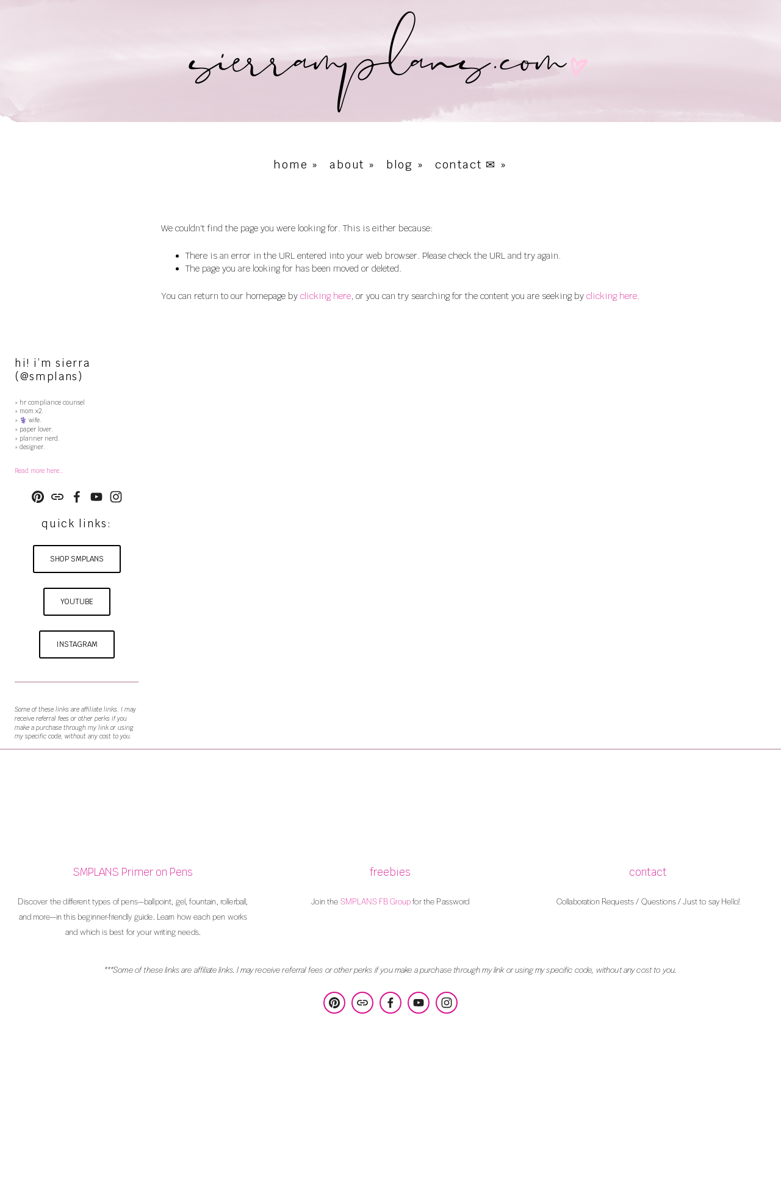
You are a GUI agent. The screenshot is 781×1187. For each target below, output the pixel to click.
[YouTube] (96, 497)
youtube (76, 602)
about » (352, 164)
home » (296, 164)
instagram (77, 644)
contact (648, 872)
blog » (405, 164)
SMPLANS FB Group (375, 901)
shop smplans (77, 559)
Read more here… (39, 471)
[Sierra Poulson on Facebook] (77, 497)
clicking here (325, 295)
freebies (390, 872)
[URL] (57, 497)
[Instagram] (116, 497)
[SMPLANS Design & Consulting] (38, 497)
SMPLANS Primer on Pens (133, 872)
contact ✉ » (471, 164)
